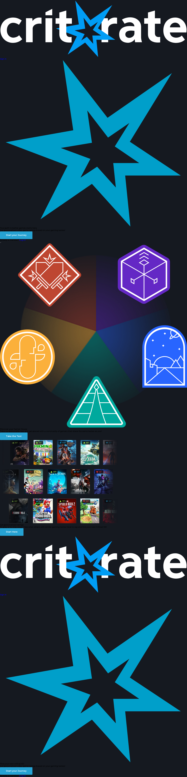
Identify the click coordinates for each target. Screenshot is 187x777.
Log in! (22, 240)
